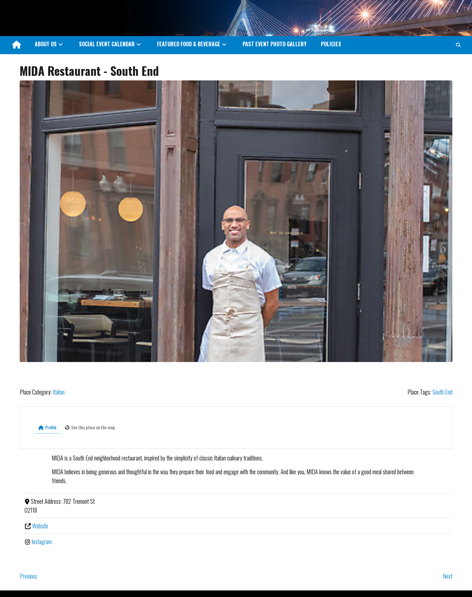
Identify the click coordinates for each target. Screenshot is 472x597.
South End (442, 392)
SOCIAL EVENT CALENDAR (107, 44)
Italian (59, 392)
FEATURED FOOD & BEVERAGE (188, 44)
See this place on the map (90, 427)
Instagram (41, 541)
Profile (47, 427)
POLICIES (331, 44)
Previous (28, 576)
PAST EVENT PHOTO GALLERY (274, 44)
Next (447, 576)
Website (40, 526)
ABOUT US (46, 44)
